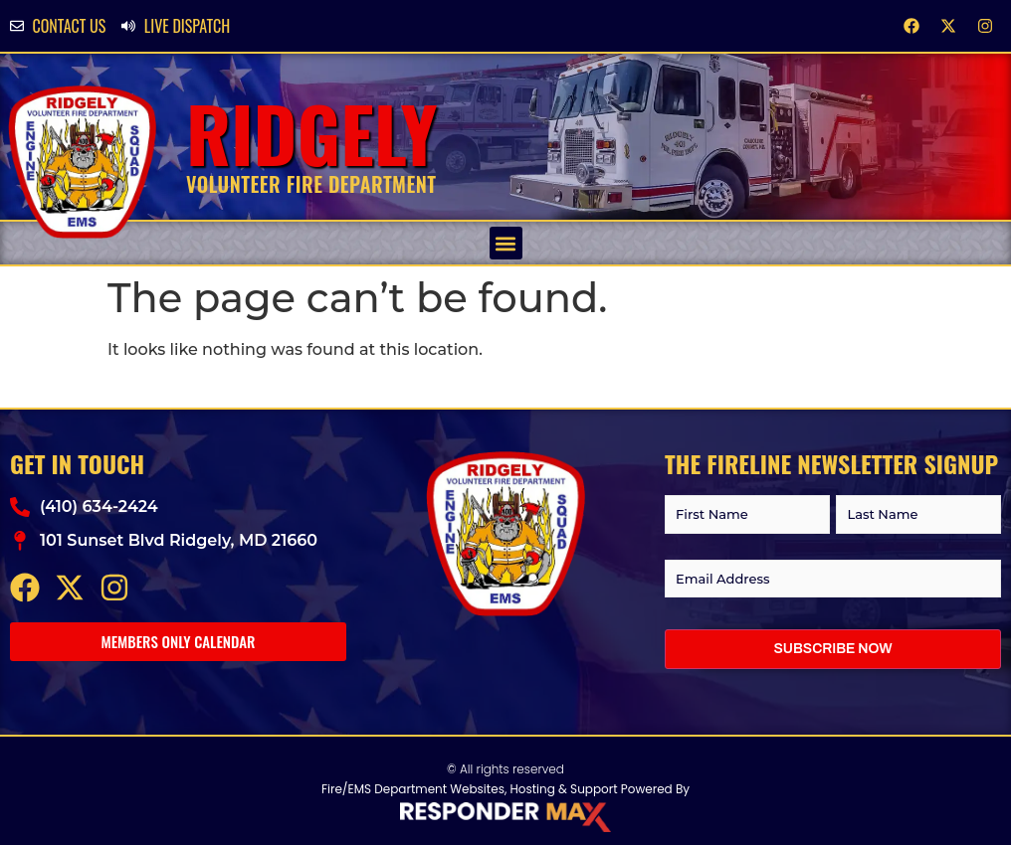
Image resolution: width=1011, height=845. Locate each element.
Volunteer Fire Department (311, 184)
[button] (506, 243)
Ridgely (312, 133)
